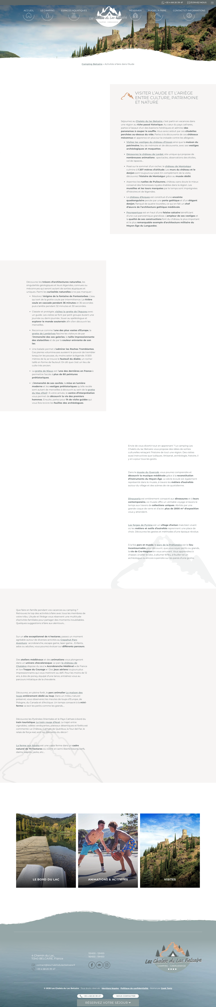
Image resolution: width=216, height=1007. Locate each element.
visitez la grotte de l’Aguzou (71, 311)
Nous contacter (125, 996)
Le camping (47, 10)
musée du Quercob (148, 472)
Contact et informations (189, 10)
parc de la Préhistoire (169, 545)
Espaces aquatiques (74, 10)
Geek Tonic (166, 988)
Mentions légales (110, 988)
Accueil (29, 10)
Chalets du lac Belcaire (149, 121)
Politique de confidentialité (135, 988)
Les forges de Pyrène (140, 525)
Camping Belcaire (92, 64)
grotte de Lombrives (44, 333)
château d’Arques (140, 197)
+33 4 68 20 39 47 (90, 996)
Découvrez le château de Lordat (144, 154)
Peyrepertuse (134, 212)
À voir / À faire (157, 10)
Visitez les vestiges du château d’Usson (149, 142)
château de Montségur (178, 166)
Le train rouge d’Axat (48, 722)
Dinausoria (134, 498)
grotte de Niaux (44, 371)
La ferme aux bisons (28, 745)
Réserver (135, 10)
